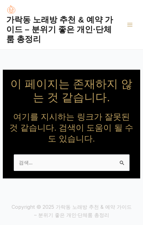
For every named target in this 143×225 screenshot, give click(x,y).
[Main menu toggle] (130, 25)
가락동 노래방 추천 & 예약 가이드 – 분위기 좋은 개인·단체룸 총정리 (59, 29)
